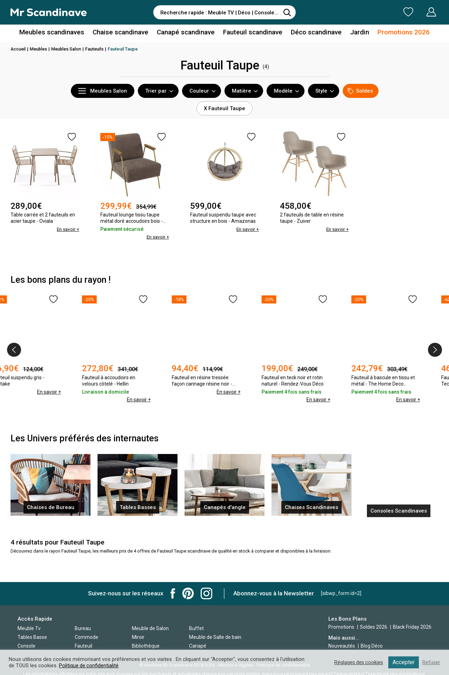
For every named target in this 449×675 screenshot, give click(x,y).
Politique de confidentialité (89, 665)
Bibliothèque (146, 646)
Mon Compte (417, 11)
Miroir (138, 637)
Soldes (360, 91)
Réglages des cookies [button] (357, 662)
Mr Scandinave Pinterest (188, 593)
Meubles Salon (68, 49)
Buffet (196, 628)
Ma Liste (371, 11)
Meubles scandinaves (59, 32)
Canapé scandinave (187, 32)
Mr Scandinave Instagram (206, 593)
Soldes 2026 (374, 627)
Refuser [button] (431, 662)
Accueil (19, 49)
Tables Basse (32, 637)
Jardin (354, 32)
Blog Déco (372, 646)
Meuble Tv (29, 628)
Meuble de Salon (150, 628)
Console (26, 646)
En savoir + (67, 229)
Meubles (40, 49)
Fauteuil (83, 646)
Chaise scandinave (124, 32)
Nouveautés (341, 646)
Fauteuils (97, 49)
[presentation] (14, 350)
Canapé (197, 646)
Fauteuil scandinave (251, 32)
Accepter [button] (403, 662)
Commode (86, 637)
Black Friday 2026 (412, 627)
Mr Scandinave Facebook (172, 593)
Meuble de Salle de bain (215, 637)
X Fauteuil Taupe (224, 108)
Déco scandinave (312, 32)
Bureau (83, 628)
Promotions (341, 627)
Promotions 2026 (395, 32)
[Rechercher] (287, 12)
